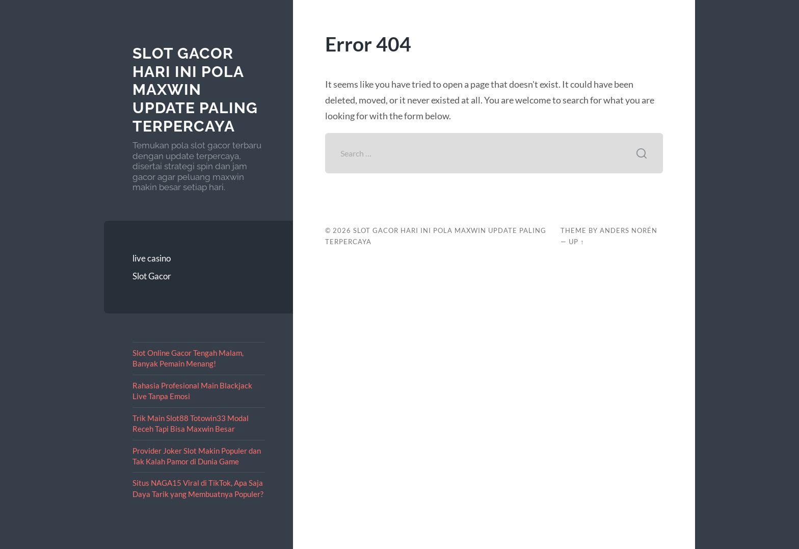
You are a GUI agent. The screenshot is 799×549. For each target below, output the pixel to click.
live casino (151, 258)
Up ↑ (576, 242)
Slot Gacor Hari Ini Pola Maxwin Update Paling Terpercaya (195, 89)
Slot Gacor (151, 276)
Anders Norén (628, 230)
